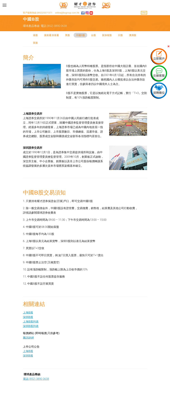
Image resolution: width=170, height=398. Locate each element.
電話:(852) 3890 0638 (36, 379)
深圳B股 (28, 317)
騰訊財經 (28, 337)
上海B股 (28, 312)
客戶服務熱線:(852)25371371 (37, 12)
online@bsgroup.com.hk (67, 12)
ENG (144, 12)
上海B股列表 (31, 321)
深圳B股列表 (31, 326)
